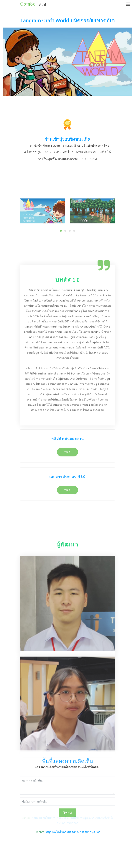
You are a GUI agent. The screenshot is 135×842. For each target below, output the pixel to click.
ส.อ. (34, 4)
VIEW (67, 514)
